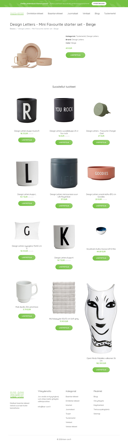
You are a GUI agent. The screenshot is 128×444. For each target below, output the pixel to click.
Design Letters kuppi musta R (26, 131)
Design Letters (93, 37)
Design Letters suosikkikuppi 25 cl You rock (64, 132)
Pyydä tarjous (99, 3)
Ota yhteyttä (99, 401)
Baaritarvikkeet (55, 14)
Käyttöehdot (99, 406)
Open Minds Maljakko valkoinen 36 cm (101, 360)
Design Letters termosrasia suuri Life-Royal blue (64, 196)
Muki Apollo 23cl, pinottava (27, 308)
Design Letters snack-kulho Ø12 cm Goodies (101, 196)
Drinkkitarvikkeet (35, 14)
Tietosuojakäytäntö (102, 410)
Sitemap (97, 414)
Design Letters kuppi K (64, 258)
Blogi (97, 14)
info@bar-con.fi (44, 407)
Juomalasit (72, 14)
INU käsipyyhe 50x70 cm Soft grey (64, 319)
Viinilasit (86, 14)
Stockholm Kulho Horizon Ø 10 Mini (101, 250)
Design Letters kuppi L (26, 195)
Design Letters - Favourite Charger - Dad (101, 132)
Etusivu (13, 29)
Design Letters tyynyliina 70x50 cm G (27, 248)
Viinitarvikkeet (71, 427)
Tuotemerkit (110, 14)
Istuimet (69, 406)
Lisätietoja (75, 56)
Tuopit (68, 414)
